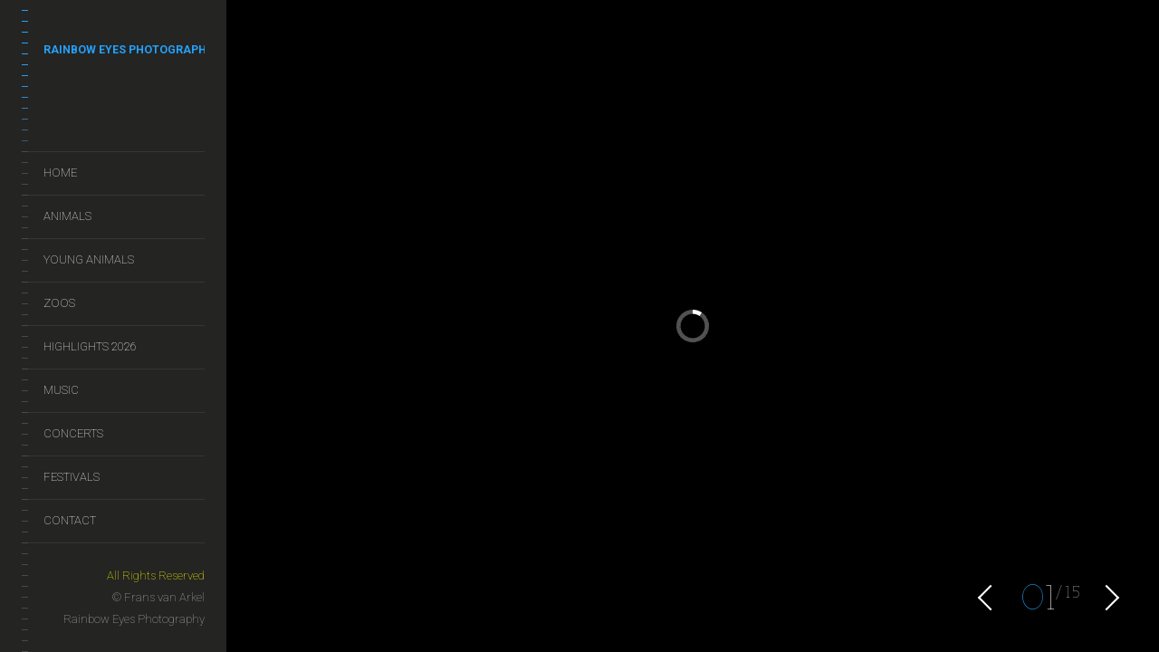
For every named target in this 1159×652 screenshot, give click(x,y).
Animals (67, 216)
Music (61, 390)
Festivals (71, 477)
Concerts (73, 433)
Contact (69, 520)
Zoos (59, 303)
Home (60, 172)
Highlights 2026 (90, 346)
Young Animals (88, 259)
